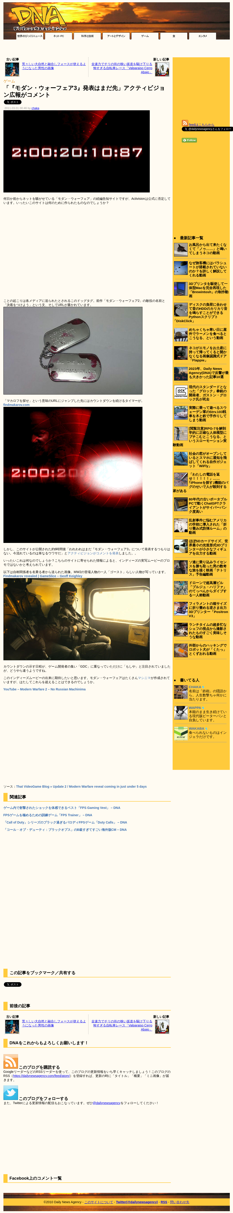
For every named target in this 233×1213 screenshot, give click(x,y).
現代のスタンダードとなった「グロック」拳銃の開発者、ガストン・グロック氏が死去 (208, 393)
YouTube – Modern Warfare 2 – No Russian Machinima (44, 689)
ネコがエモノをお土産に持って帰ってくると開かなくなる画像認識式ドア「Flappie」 (208, 354)
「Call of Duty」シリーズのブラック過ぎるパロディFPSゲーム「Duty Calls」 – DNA (65, 822)
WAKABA (196, 728)
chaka (35, 108)
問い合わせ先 (179, 1202)
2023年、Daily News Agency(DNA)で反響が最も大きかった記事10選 (209, 373)
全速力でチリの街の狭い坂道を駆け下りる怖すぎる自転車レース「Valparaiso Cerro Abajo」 (121, 68)
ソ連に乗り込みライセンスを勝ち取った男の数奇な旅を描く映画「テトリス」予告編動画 (208, 568)
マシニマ (144, 678)
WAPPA (195, 708)
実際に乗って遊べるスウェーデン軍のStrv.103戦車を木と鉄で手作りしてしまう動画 (208, 414)
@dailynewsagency (107, 1103)
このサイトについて (98, 1202)
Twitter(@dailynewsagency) (137, 1202)
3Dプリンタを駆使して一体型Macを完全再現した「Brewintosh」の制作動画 (209, 290)
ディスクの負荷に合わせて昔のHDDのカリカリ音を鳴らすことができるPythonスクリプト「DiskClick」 (200, 313)
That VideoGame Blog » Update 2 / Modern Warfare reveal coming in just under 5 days (81, 786)
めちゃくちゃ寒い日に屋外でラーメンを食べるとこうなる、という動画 (208, 334)
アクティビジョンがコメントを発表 (93, 553)
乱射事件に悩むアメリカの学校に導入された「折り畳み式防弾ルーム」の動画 (208, 526)
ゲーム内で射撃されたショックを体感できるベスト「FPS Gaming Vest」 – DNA (62, 808)
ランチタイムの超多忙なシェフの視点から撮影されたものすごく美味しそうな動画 (208, 631)
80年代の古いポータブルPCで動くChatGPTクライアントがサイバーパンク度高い (208, 505)
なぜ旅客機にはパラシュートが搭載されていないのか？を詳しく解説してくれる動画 (208, 269)
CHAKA (195, 687)
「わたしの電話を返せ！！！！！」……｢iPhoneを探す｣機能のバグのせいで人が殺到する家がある (200, 482)
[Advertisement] (116, 49)
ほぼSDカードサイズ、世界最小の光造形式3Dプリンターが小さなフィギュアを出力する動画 (208, 547)
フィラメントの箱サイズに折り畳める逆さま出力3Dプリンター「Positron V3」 (208, 610)
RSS (164, 1202)
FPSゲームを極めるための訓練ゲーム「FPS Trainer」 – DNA (47, 815)
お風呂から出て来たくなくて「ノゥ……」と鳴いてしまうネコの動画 (208, 249)
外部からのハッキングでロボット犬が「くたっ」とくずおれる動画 (208, 649)
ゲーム (9, 81)
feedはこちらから (201, 124)
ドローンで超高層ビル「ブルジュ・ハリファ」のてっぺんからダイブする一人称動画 (208, 589)
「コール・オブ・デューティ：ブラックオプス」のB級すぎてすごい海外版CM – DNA (65, 829)
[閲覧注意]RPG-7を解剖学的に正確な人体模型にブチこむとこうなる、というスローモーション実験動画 (200, 436)
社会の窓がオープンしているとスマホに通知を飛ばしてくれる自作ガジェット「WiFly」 (208, 460)
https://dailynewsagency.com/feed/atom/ (41, 1076)
